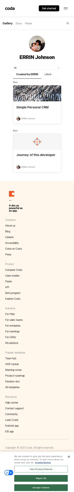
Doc (15, 82)
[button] (51, 23)
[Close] (68, 458)
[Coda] (10, 8)
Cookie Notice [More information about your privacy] (43, 464)
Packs (28, 23)
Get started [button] (49, 8)
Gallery (7, 23)
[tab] (27, 76)
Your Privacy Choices (41, 470)
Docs (19, 23)
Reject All (41, 480)
